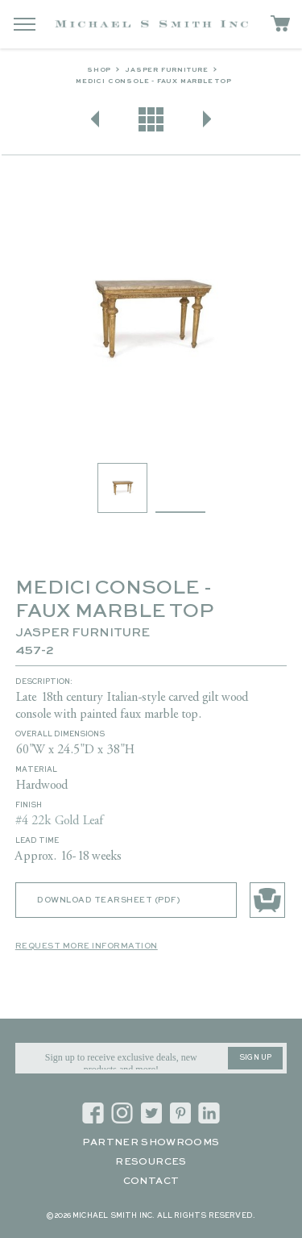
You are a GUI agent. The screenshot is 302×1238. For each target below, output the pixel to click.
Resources (150, 1162)
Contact (151, 1181)
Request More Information (86, 946)
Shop (99, 70)
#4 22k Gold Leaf (59, 821)
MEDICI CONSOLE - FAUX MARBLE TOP (154, 81)
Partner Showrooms (150, 1143)
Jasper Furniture (167, 70)
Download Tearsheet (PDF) (108, 900)
